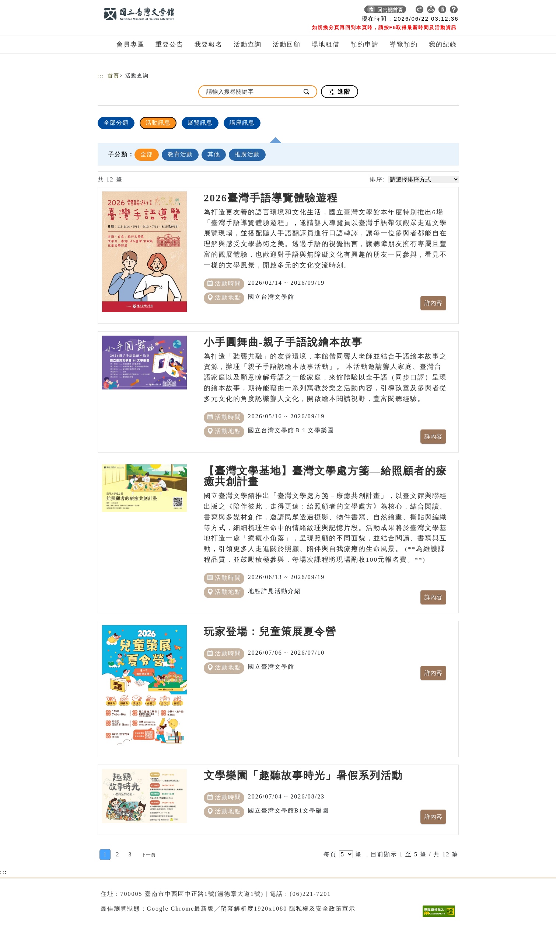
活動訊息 (158, 122)
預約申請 (365, 44)
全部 (146, 154)
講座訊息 (242, 122)
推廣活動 (247, 154)
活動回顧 (287, 44)
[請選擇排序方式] (423, 179)
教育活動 (180, 154)
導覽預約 (404, 44)
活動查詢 (248, 44)
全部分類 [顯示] (116, 122)
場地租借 (326, 44)
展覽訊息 (200, 122)
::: (101, 76)
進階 (339, 92)
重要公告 (169, 44)
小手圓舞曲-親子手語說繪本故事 (283, 342)
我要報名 (209, 44)
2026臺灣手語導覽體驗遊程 (271, 198)
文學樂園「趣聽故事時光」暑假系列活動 (303, 775)
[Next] (148, 854)
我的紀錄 (443, 44)
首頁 (113, 76)
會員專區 (130, 44)
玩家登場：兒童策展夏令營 (270, 631)
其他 (213, 154)
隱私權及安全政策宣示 (322, 908)
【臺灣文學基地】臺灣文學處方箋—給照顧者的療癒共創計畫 (325, 476)
